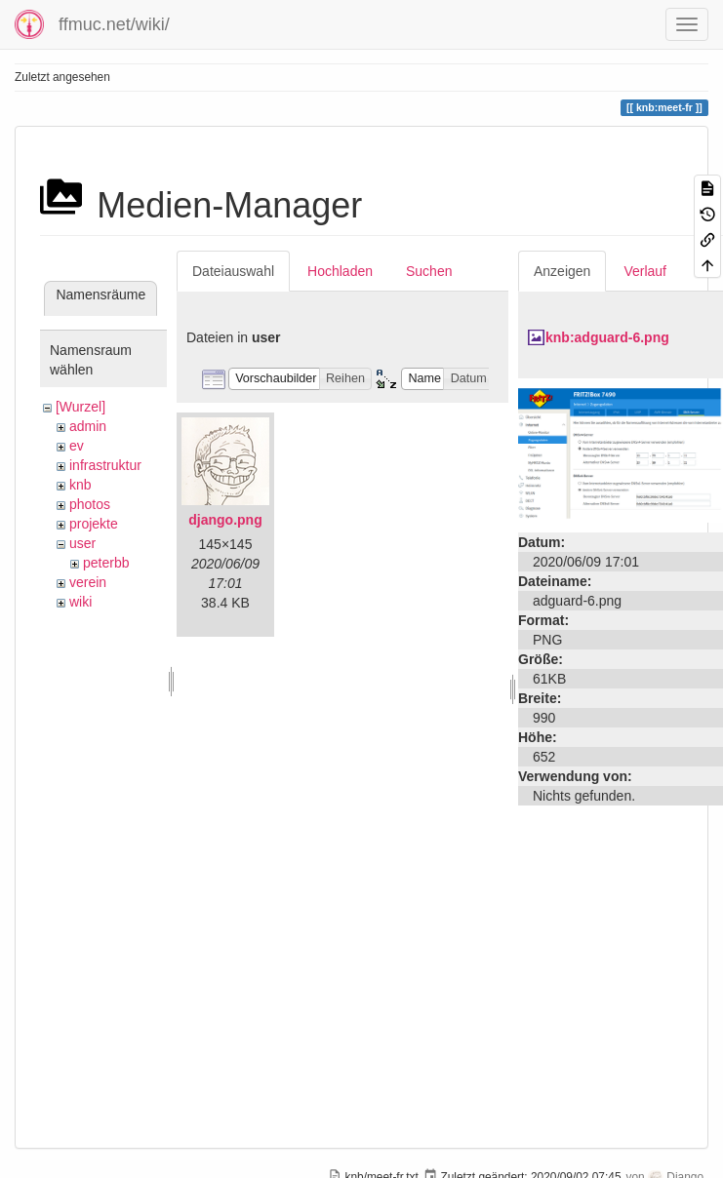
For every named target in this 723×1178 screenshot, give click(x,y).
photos (89, 504)
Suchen (429, 271)
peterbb (106, 562)
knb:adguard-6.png (607, 337)
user (82, 543)
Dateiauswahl (233, 271)
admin (87, 426)
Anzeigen (562, 271)
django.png (224, 520)
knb (80, 484)
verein (87, 582)
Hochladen (340, 271)
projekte (93, 523)
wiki (80, 601)
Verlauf (644, 271)
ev (76, 445)
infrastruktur (105, 465)
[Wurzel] (80, 406)
